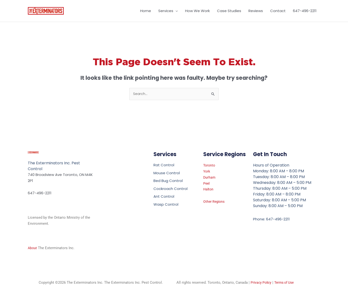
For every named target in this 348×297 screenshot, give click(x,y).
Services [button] (165, 10)
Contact (278, 10)
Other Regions (214, 202)
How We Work (197, 10)
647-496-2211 (305, 10)
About (32, 248)
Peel (206, 183)
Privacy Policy (262, 283)
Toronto (209, 166)
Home (145, 10)
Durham (209, 177)
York (207, 171)
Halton (208, 190)
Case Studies (229, 10)
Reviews (255, 10)
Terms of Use (287, 283)
